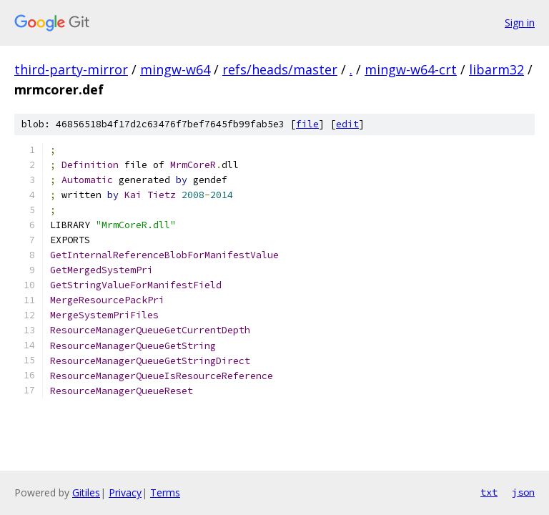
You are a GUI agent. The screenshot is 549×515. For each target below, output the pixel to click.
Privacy (125, 492)
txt (489, 492)
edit (347, 124)
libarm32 (496, 69)
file (307, 124)
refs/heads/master (279, 69)
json (523, 492)
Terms (165, 492)
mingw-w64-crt (411, 69)
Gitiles (86, 492)
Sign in (520, 22)
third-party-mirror (71, 69)
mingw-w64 (175, 69)
